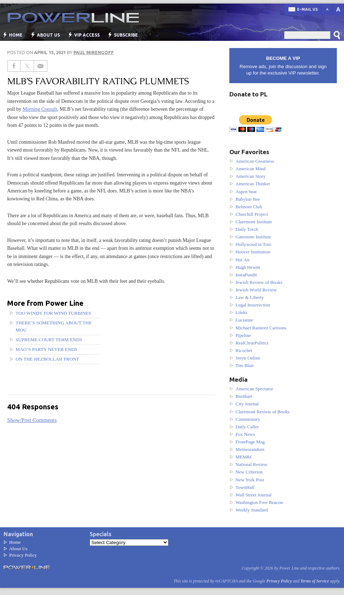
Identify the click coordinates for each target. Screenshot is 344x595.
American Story (250, 176)
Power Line (70, 18)
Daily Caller (247, 426)
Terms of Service (314, 581)
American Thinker (252, 183)
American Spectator (254, 388)
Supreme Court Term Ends (48, 339)
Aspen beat (246, 191)
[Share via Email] (40, 66)
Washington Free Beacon (259, 502)
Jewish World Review (256, 289)
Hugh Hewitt (247, 267)
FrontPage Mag (250, 441)
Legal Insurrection (252, 305)
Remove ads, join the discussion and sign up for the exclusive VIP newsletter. (283, 65)
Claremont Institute (253, 221)
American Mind (250, 168)
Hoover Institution (252, 251)
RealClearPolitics (251, 343)
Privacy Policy (23, 555)
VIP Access (87, 35)
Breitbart (243, 396)
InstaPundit (246, 274)
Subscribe (126, 35)
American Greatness (254, 161)
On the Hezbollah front (47, 359)
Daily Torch (246, 229)
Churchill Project (251, 214)
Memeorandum (249, 449)
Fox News (245, 434)
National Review (251, 464)
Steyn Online (247, 358)
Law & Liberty (249, 297)
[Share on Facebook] (14, 66)
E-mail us (307, 9)
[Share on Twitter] (27, 66)
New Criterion (249, 472)
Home (16, 35)
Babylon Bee (247, 199)
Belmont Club (248, 206)
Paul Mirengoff (93, 52)
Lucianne (244, 320)
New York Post (249, 479)
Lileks (241, 312)
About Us (48, 35)
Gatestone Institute (253, 236)
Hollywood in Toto (253, 244)
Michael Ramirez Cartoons (260, 327)
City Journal (247, 403)
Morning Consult (40, 109)
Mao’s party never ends (46, 349)
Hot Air (242, 259)
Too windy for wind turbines (53, 313)
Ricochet (243, 350)
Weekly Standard (251, 510)
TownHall (244, 487)
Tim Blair (244, 365)
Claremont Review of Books (262, 411)
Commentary (247, 419)
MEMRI (243, 457)
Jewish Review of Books (258, 282)
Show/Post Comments (32, 420)
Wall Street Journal (253, 495)
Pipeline (243, 335)
